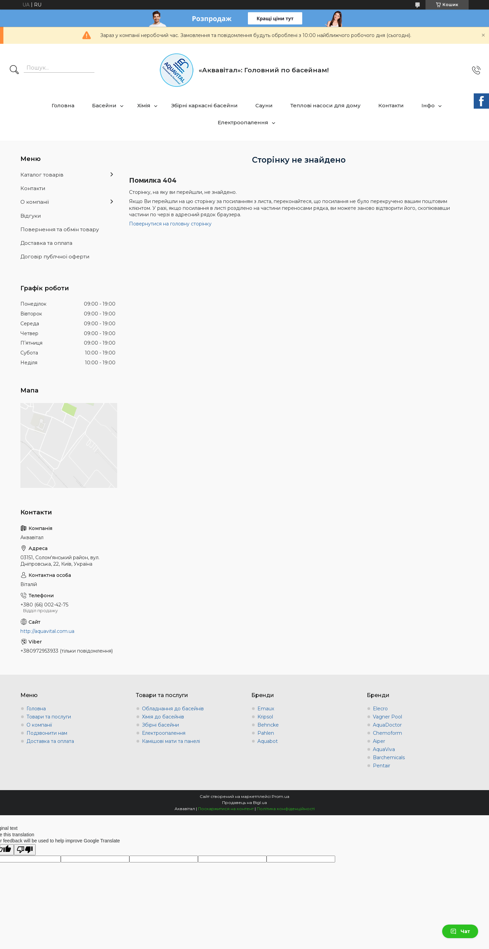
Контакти (391, 105)
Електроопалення (243, 122)
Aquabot (267, 741)
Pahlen (265, 733)
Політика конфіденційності (286, 808)
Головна (63, 105)
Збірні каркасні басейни (204, 105)
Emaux (265, 709)
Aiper (379, 741)
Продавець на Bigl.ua (244, 802)
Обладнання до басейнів (173, 709)
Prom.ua (280, 796)
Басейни (104, 105)
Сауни (264, 105)
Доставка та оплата (46, 243)
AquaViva (384, 749)
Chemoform (387, 733)
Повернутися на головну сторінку (170, 224)
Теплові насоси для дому (325, 105)
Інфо (428, 105)
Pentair (381, 766)
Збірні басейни (160, 725)
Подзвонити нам (46, 733)
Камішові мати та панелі (171, 741)
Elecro (380, 709)
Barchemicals (389, 757)
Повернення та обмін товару (59, 229)
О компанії (34, 202)
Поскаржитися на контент (226, 808)
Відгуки (30, 216)
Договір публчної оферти (54, 256)
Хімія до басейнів (163, 717)
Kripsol (265, 717)
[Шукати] (14, 70)
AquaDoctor (387, 725)
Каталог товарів (42, 174)
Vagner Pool (387, 717)
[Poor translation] (25, 849)
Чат (460, 931)
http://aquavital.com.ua (47, 631)
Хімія (143, 105)
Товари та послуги (48, 717)
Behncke (268, 725)
